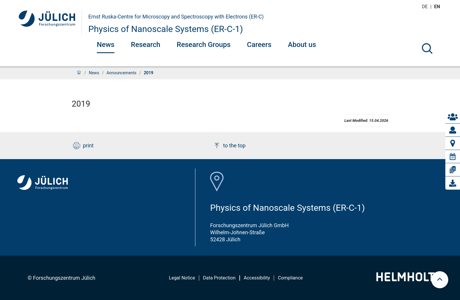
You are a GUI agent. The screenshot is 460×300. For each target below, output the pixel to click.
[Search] (427, 48)
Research (145, 45)
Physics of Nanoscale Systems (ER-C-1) (165, 29)
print (83, 145)
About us (302, 45)
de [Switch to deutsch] (425, 6)
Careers (259, 45)
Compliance (290, 278)
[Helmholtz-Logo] (408, 279)
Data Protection (219, 278)
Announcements (121, 73)
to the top (229, 145)
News (105, 45)
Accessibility (257, 278)
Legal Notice (182, 278)
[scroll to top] (439, 279)
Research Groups (204, 45)
